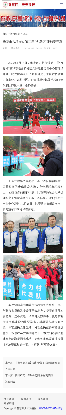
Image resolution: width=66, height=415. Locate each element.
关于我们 (9, 399)
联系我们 (43, 399)
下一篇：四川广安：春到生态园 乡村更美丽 (29, 375)
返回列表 (10, 381)
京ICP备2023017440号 (50, 408)
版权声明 (9, 403)
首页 (5, 33)
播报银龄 (15, 33)
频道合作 (26, 399)
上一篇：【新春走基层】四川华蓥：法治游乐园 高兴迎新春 (32, 365)
